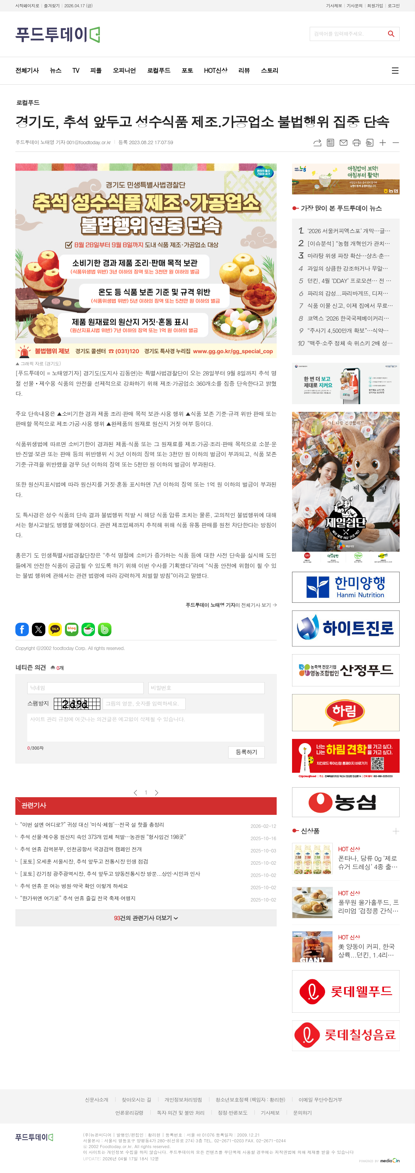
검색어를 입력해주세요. (339, 33)
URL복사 (317, 142)
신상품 (310, 831)
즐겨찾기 (52, 5)
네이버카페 (88, 629)
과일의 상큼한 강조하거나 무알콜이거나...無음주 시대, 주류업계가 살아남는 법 (350, 268)
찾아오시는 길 (136, 1099)
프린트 (356, 142)
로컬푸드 (27, 102)
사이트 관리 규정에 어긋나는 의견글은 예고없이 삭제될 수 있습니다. (107, 719)
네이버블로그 (71, 629)
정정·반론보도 (232, 1112)
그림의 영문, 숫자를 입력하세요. (142, 703)
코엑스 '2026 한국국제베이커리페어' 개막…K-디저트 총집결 (350, 318)
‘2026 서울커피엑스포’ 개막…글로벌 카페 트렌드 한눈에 (350, 231)
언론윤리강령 (129, 1112)
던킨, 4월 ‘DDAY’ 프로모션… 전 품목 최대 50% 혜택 (350, 281)
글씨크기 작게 (396, 142)
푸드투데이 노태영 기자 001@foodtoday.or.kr (63, 142)
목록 (330, 142)
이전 (135, 792)
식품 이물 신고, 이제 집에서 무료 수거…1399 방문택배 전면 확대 (350, 305)
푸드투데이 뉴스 (341, 208)
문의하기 (302, 1112)
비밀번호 (161, 687)
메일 (343, 142)
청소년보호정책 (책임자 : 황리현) (250, 1099)
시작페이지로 (27, 5)
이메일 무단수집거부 (320, 1099)
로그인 (394, 5)
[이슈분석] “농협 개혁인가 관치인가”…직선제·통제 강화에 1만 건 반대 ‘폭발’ (350, 243)
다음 (156, 792)
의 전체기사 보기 (228, 605)
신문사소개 (96, 1099)
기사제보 (334, 5)
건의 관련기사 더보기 (146, 918)
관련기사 (33, 805)
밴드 (104, 629)
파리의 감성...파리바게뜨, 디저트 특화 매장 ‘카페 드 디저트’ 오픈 (350, 293)
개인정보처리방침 (183, 1099)
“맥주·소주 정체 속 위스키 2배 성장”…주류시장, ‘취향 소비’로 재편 (350, 343)
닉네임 (37, 687)
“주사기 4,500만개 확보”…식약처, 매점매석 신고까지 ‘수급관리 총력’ (350, 330)
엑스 (38, 629)
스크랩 (370, 142)
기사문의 (354, 5)
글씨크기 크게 (383, 142)
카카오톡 (55, 629)
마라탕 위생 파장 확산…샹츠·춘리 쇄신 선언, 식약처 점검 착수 (350, 256)
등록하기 (246, 752)
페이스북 (22, 629)
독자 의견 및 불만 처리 (180, 1112)
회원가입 (375, 5)
